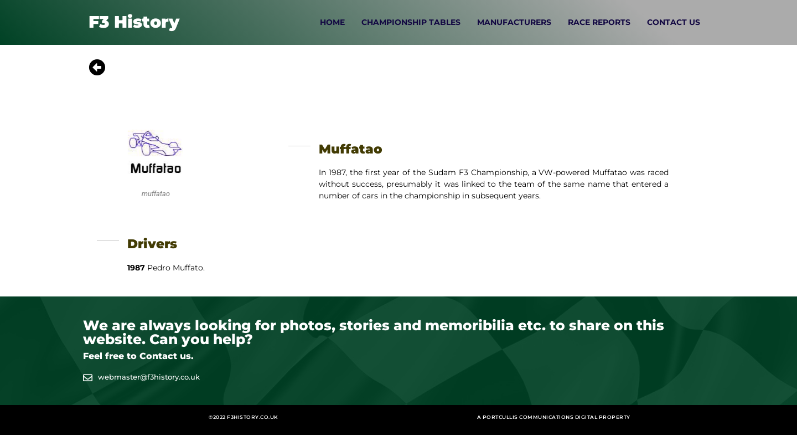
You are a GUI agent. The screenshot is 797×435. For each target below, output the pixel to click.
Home (332, 22)
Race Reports (599, 22)
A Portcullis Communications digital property (553, 417)
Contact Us (673, 22)
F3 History (134, 22)
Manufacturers (514, 22)
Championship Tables (410, 22)
